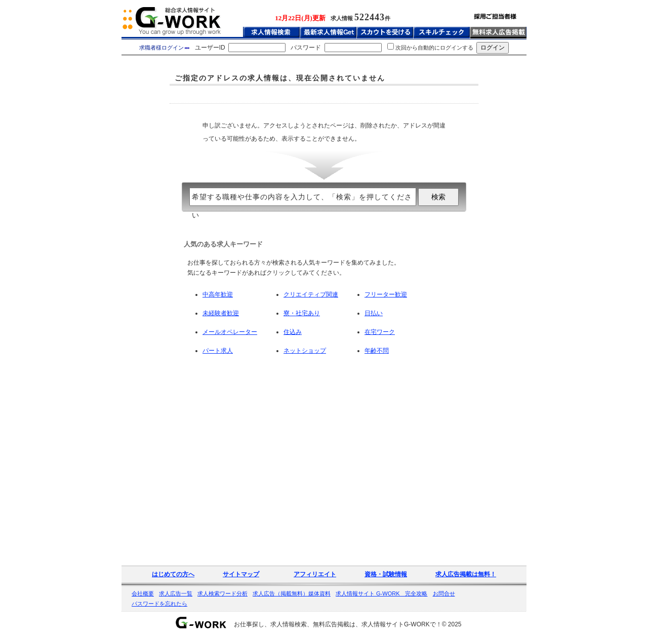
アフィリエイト (315, 574)
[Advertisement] (324, 94)
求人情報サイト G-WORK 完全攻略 (382, 593)
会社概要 (143, 593)
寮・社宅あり (302, 313)
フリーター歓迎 (385, 294)
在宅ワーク (379, 331)
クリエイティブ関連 (311, 294)
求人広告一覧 (175, 593)
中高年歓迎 (217, 294)
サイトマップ (241, 574)
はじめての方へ (173, 574)
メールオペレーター (229, 331)
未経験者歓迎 (220, 313)
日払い (373, 313)
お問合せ (444, 593)
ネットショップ (305, 350)
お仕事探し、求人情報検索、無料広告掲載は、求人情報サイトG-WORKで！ (338, 624)
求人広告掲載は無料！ (465, 574)
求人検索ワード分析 (222, 593)
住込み (293, 331)
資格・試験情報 (385, 574)
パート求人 (217, 350)
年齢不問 (376, 350)
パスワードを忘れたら (159, 604)
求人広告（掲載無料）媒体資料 (292, 593)
